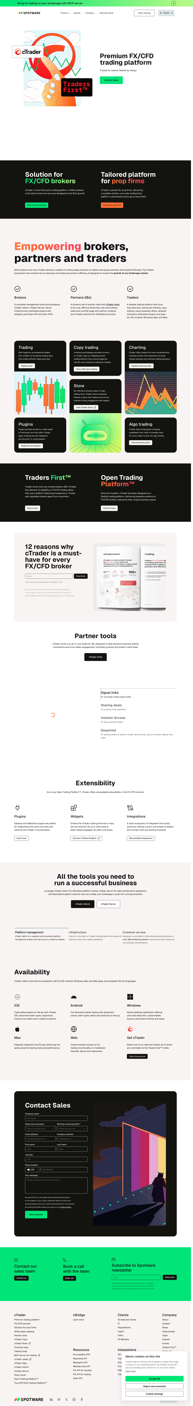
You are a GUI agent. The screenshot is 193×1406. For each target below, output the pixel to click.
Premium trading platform (27, 1319)
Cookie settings (154, 1393)
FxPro (120, 1335)
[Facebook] (82, 1399)
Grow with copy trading (86, 369)
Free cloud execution (140, 442)
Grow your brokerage (36, 205)
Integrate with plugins (31, 446)
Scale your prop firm (112, 205)
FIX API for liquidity (82, 1370)
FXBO (120, 1370)
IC (119, 1323)
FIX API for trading (82, 1374)
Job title (29, 1155)
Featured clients (106, 13)
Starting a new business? (69, 1124)
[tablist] (138, 715)
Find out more (109, 508)
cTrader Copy (20, 1339)
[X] (67, 1399)
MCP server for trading (27, 1355)
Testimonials (168, 1331)
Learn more (130, 1371)
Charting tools (21, 1347)
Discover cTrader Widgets (86, 838)
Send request (36, 1214)
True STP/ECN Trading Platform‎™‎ (30, 1383)
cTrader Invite (112, 304)
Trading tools (27, 366)
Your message (32, 1175)
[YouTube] (60, 1399)
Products (66, 13)
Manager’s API (80, 1362)
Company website (65, 1134)
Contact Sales (111, 80)
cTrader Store (22, 1343)
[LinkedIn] (52, 1399)
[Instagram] (75, 1399)
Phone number (32, 1165)
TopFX (121, 1331)
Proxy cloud (20, 1375)
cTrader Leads (22, 1359)
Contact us (21, 1278)
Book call (69, 1278)
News (165, 1327)
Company (91, 13)
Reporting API (80, 1358)
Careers (166, 1323)
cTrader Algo (20, 1363)
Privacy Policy (65, 1207)
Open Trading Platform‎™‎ (26, 1379)
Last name (62, 1144)
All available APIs (81, 1354)
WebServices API (81, 1366)
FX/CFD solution (22, 1323)
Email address (32, 1134)
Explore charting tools (141, 366)
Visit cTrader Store (86, 407)
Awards (166, 1339)
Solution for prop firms (25, 1327)
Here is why (32, 508)
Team (165, 1335)
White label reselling (24, 1331)
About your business (35, 1124)
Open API (77, 1378)
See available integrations (141, 838)
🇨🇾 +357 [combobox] (33, 1169)
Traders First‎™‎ (169, 1347)
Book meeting (144, 13)
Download (80, 576)
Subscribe (169, 1277)
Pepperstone (124, 1327)
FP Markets (123, 1339)
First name (30, 1144)
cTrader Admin (82, 904)
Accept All (154, 1378)
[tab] (138, 694)
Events (165, 1343)
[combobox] (40, 1128)
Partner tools (20, 1335)
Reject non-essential (154, 1386)
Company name (32, 1114)
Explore (78, 13)
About (165, 1319)
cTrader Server (108, 904)
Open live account (137, 1056)
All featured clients (127, 1319)
